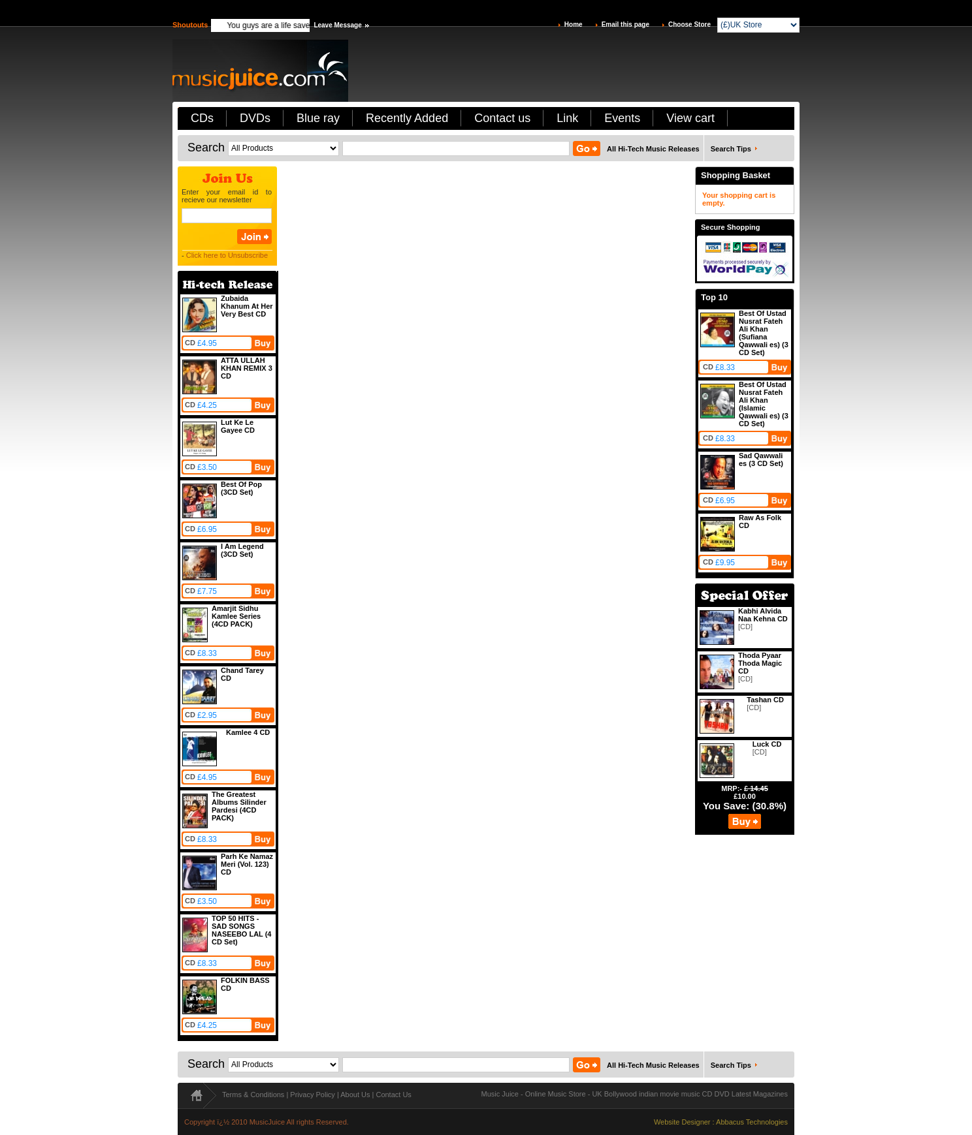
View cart (690, 118)
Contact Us (393, 1094)
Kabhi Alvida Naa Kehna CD (763, 615)
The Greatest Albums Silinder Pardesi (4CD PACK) (239, 806)
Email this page (625, 24)
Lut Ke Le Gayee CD (238, 426)
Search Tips (731, 149)
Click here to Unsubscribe (227, 255)
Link (567, 118)
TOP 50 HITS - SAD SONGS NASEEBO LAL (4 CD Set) (241, 930)
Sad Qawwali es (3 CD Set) (761, 459)
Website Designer (682, 1122)
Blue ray (318, 118)
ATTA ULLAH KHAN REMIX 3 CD (246, 368)
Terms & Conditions (253, 1094)
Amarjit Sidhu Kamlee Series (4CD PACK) (236, 616)
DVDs (255, 118)
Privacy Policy (312, 1094)
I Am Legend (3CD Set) (242, 550)
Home (573, 24)
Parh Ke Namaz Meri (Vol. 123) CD (247, 864)
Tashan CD (765, 700)
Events (622, 118)
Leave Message (337, 25)
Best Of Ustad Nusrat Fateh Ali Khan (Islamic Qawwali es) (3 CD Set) (763, 404)
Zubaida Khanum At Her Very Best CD (247, 306)
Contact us (502, 118)
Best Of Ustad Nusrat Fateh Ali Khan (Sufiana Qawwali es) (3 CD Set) (763, 332)
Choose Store (689, 24)
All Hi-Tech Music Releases (653, 149)
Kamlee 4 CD (248, 732)
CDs (202, 118)
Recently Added (407, 118)
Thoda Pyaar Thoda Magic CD (760, 663)
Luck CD (767, 744)
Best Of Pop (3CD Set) (241, 488)
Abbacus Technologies (752, 1122)
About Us (355, 1094)
